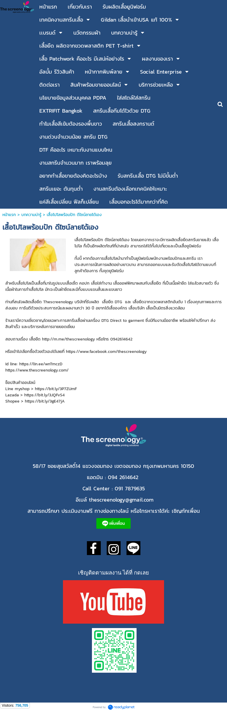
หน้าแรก (9, 215)
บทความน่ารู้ (31, 215)
